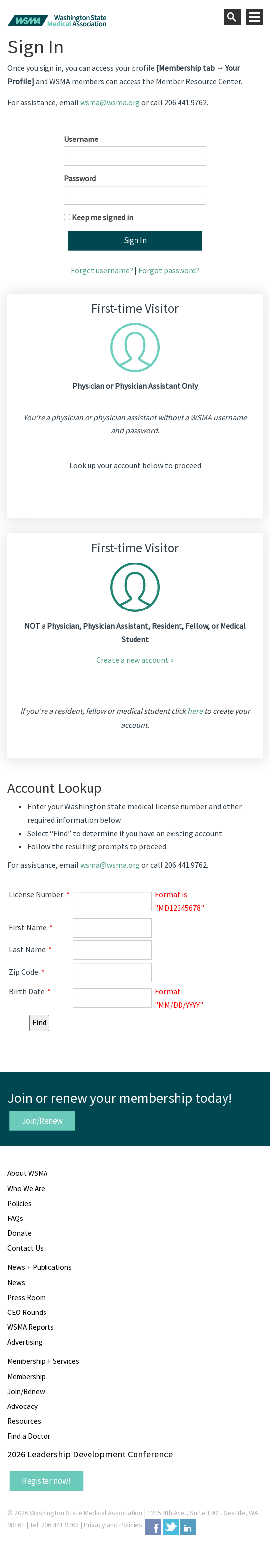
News (16, 1282)
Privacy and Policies (113, 1524)
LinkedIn (188, 1527)
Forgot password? (168, 270)
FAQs (15, 1218)
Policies (19, 1203)
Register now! (46, 1480)
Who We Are (26, 1188)
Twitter (171, 1527)
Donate (19, 1233)
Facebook (153, 1527)
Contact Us (25, 1248)
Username (81, 139)
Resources (24, 1421)
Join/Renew (42, 1120)
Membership (26, 1376)
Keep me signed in (102, 217)
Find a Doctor (28, 1436)
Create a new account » (135, 660)
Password (80, 178)
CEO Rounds (26, 1312)
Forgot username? (102, 270)
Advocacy (22, 1406)
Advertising (25, 1342)
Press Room (26, 1297)
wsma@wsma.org (110, 102)
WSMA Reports (30, 1327)
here (195, 711)
